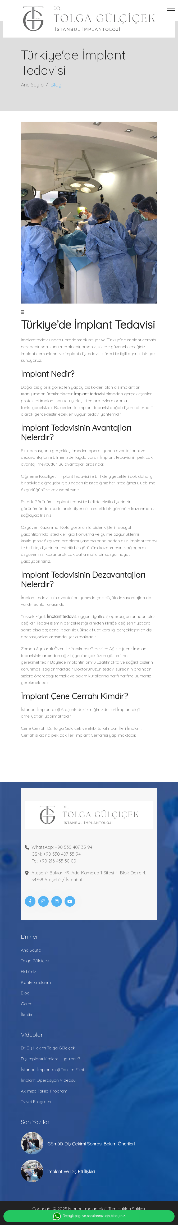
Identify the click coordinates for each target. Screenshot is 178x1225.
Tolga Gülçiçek (35, 960)
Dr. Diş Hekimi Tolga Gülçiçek (48, 1047)
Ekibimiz (28, 971)
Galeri (26, 1003)
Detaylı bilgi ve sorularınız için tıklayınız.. (89, 1216)
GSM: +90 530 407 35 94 (56, 854)
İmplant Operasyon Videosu (48, 1080)
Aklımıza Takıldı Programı (44, 1091)
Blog (25, 992)
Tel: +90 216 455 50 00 (53, 861)
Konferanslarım (36, 982)
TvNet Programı (36, 1101)
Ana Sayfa (32, 84)
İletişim (27, 1014)
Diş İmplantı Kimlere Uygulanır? (50, 1058)
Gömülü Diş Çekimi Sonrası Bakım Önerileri (91, 1143)
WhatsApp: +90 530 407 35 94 (61, 847)
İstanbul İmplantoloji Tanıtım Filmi (52, 1069)
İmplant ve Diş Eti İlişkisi (71, 1171)
